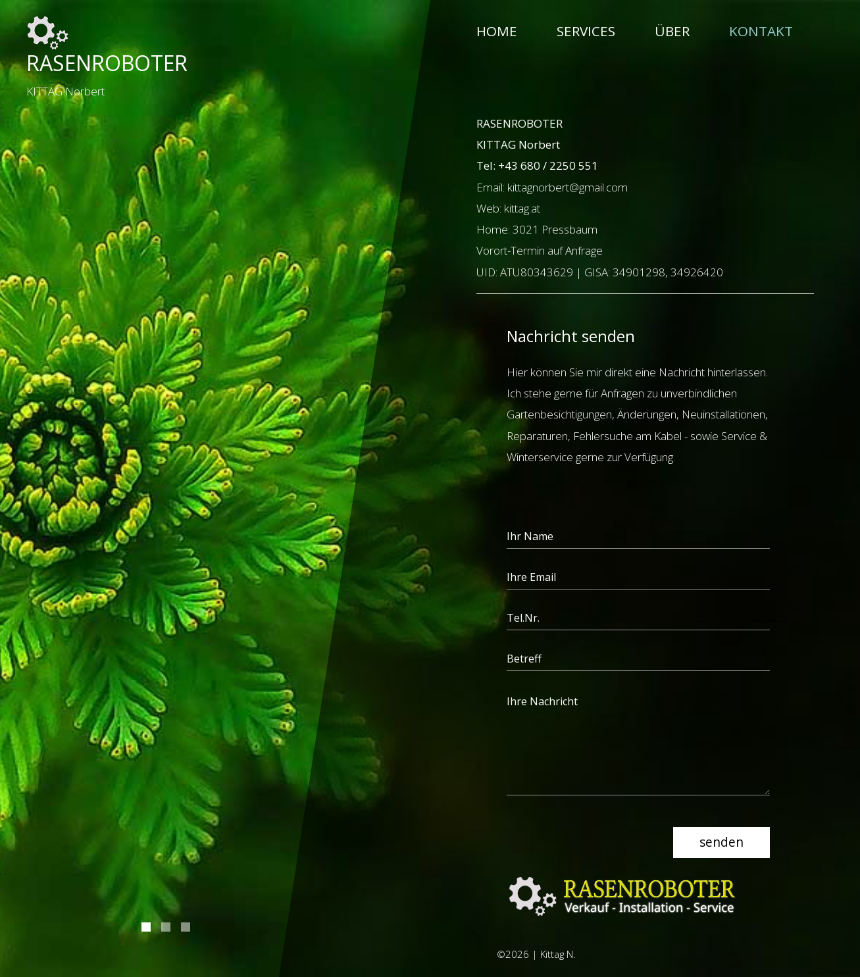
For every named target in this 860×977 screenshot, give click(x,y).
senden (721, 842)
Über (672, 31)
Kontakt (761, 30)
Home (496, 31)
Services (586, 31)
